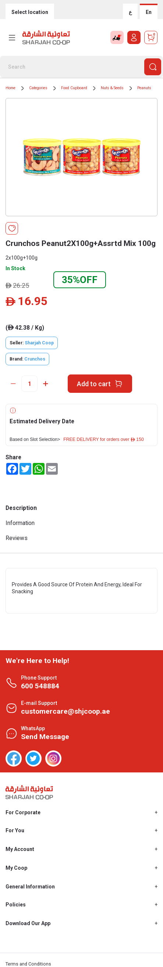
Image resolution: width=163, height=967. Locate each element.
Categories (38, 88)
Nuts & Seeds (112, 88)
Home (10, 88)
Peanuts (144, 88)
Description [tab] (21, 507)
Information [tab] (20, 522)
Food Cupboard (74, 88)
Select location (29, 12)
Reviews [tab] (17, 538)
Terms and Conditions (28, 964)
